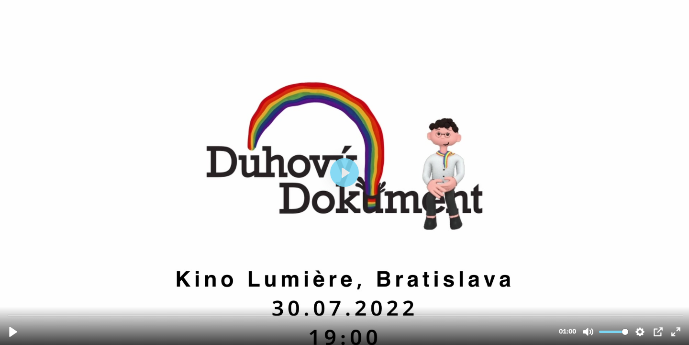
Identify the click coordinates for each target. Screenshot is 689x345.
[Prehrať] (13, 331)
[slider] (345, 315)
